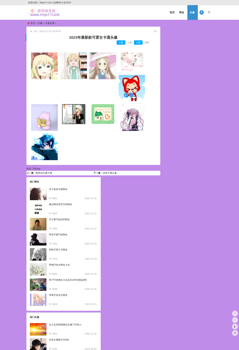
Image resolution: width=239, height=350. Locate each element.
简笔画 (196, 145)
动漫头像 (198, 44)
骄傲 (203, 117)
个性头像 (173, 83)
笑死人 (163, 145)
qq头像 (173, 63)
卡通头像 (49, 23)
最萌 (183, 112)
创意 (203, 153)
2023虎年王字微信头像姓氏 (128, 293)
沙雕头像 (173, 70)
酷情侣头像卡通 (44, 171)
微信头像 (173, 44)
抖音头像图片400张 (124, 202)
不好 (208, 121)
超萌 (186, 149)
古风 (166, 153)
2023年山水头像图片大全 (194, 209)
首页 (172, 12)
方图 (135, 42)
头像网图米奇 (188, 225)
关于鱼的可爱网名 (58, 187)
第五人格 (186, 145)
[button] (202, 12)
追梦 (204, 125)
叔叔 (180, 117)
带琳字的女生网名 (58, 293)
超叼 (162, 112)
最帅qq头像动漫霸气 (191, 194)
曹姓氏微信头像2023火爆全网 (129, 262)
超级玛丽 (203, 158)
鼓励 (169, 125)
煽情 (190, 112)
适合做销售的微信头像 (126, 232)
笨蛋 (194, 121)
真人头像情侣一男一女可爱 (195, 315)
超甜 (169, 162)
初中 (176, 112)
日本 (169, 112)
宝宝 (183, 125)
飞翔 (166, 117)
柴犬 (200, 149)
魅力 (173, 149)
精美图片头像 (188, 240)
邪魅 (197, 112)
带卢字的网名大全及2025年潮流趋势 (68, 278)
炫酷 (166, 149)
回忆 (176, 125)
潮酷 (187, 121)
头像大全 (186, 29)
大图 (118, 42)
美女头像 (198, 57)
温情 (197, 125)
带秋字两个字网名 (58, 247)
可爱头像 (198, 63)
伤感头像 (173, 96)
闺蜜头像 (198, 83)
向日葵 (179, 158)
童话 (180, 121)
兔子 (194, 158)
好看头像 (198, 50)
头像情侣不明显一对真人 (194, 300)
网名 (181, 12)
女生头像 (198, 37)
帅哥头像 (173, 76)
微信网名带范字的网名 (60, 202)
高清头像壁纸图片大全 (192, 285)
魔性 (173, 153)
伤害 (173, 117)
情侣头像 (173, 50)
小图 (126, 42)
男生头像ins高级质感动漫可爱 (129, 247)
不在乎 (188, 117)
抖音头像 (173, 89)
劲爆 (204, 112)
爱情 (166, 158)
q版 (180, 149)
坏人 (190, 125)
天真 (201, 121)
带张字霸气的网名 (58, 232)
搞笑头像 (198, 70)
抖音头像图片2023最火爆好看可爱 (132, 217)
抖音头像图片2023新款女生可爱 (130, 278)
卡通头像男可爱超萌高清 (194, 255)
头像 (192, 12)
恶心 (173, 121)
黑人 (187, 153)
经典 (187, 158)
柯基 (172, 145)
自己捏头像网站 (189, 270)
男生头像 (173, 37)
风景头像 (198, 76)
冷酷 (162, 162)
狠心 (196, 117)
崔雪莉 (195, 153)
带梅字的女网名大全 (59, 262)
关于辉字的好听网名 (59, 217)
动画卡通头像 (108, 171)
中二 (166, 121)
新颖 (162, 125)
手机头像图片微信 (190, 179)
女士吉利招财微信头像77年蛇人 (130, 187)
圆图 (144, 42)
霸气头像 (198, 89)
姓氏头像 (198, 96)
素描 (180, 153)
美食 (176, 162)
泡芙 (204, 145)
